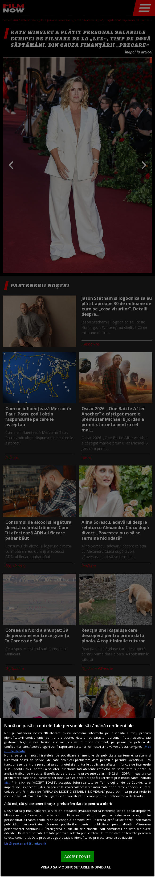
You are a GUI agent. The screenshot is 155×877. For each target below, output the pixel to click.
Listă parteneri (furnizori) (25, 843)
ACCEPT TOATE (77, 856)
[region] (77, 797)
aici (6, 782)
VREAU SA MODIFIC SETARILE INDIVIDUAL (76, 867)
